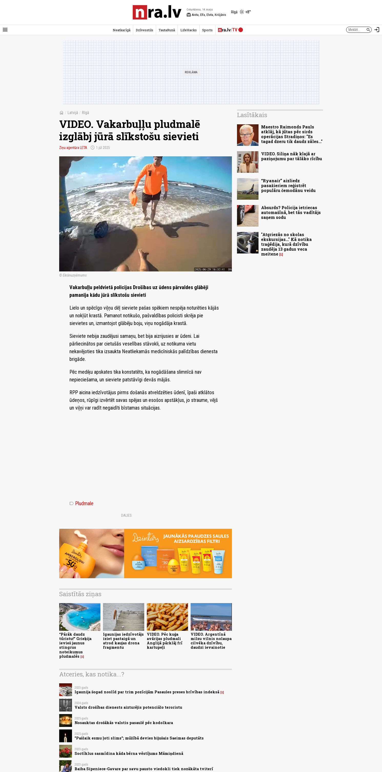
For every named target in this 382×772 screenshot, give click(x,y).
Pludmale (81, 503)
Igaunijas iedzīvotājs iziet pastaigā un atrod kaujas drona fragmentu (123, 641)
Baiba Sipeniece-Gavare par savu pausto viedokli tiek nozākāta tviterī (144, 768)
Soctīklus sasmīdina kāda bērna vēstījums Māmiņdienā (129, 753)
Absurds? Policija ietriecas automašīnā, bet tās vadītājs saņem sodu (291, 212)
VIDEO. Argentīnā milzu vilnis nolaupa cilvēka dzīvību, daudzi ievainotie (211, 641)
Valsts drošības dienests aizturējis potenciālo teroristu (128, 707)
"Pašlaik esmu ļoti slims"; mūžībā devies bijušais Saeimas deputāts (139, 738)
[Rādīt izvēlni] (5, 30)
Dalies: (126, 515)
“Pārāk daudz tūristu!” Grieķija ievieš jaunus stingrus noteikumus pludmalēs (75, 645)
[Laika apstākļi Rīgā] (241, 12)
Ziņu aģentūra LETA (73, 148)
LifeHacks (188, 30)
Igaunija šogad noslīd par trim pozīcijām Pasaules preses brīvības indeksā (147, 691)
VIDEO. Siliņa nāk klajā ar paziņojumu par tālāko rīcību (291, 156)
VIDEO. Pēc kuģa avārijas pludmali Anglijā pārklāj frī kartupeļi (164, 641)
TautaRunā (167, 30)
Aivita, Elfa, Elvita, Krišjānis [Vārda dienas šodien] (206, 14)
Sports (207, 30)
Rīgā (85, 112)
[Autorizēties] (377, 30)
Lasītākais (252, 115)
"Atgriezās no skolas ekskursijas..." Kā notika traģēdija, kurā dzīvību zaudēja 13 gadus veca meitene (286, 244)
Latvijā (72, 112)
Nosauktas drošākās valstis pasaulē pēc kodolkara (124, 722)
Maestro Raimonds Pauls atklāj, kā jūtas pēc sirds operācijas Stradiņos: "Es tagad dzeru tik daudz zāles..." (292, 134)
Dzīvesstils (144, 30)
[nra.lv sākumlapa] (157, 12)
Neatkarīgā (121, 30)
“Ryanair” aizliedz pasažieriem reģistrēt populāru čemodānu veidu (288, 185)
